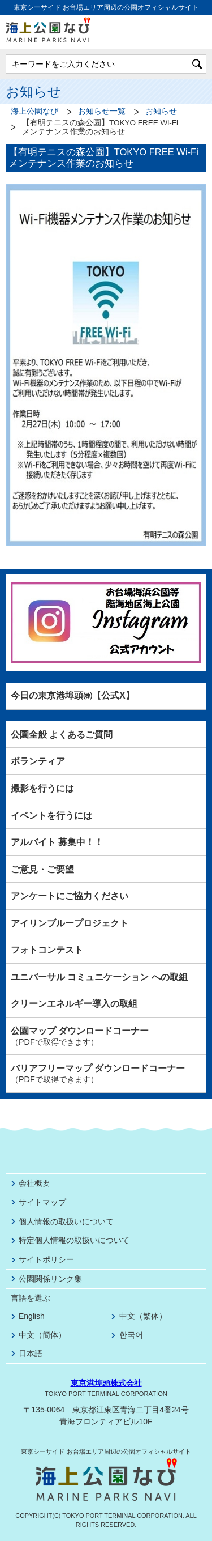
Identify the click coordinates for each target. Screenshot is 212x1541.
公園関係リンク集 (50, 1278)
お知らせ (161, 111)
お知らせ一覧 (102, 111)
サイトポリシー (46, 1259)
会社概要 (34, 1182)
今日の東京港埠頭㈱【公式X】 (73, 695)
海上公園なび (34, 111)
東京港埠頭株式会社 (106, 1382)
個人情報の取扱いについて (66, 1221)
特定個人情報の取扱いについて (74, 1240)
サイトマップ (42, 1202)
